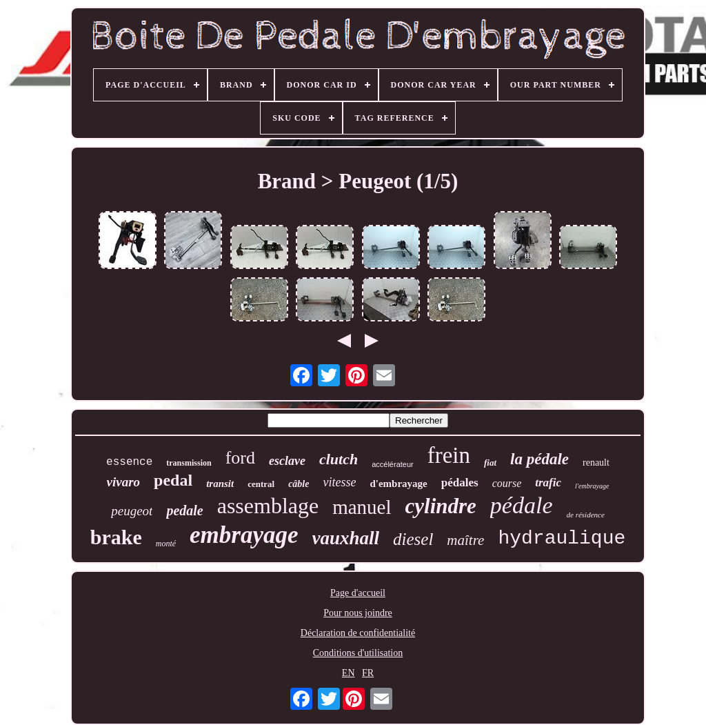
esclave (287, 461)
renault (596, 462)
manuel (361, 507)
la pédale (539, 459)
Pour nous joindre (357, 613)
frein (448, 455)
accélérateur (393, 464)
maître (465, 540)
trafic (548, 482)
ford (240, 458)
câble (298, 484)
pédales (459, 482)
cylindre (440, 506)
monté (166, 543)
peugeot (131, 511)
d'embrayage (398, 483)
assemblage (268, 505)
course (507, 483)
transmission (188, 463)
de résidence (586, 514)
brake (116, 537)
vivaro (124, 482)
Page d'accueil (357, 593)
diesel (413, 539)
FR (368, 673)
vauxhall (346, 538)
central (261, 484)
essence (129, 462)
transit (220, 483)
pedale (184, 510)
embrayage (244, 535)
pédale (521, 505)
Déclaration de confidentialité (358, 633)
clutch (338, 459)
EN (348, 673)
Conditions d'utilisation (358, 653)
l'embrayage (592, 486)
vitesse (339, 482)
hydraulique (561, 538)
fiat (490, 462)
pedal (173, 480)
